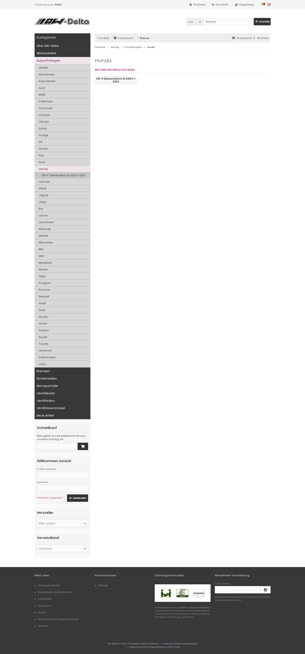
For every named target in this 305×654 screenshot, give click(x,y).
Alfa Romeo (47, 74)
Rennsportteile (47, 386)
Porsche (44, 290)
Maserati (45, 229)
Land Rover (46, 222)
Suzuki (43, 337)
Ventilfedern (46, 401)
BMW (42, 95)
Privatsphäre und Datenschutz (54, 592)
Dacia (43, 128)
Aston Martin (47, 81)
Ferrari (43, 149)
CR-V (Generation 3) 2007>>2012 (63, 175)
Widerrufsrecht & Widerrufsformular (57, 619)
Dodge (43, 135)
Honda (43, 169)
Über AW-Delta (48, 46)
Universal (45, 351)
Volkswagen (47, 357)
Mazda (43, 236)
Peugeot (45, 283)
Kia (41, 209)
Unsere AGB (43, 599)
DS (40, 142)
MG (41, 249)
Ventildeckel (46, 393)
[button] (194, 21)
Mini (41, 256)
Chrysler (44, 115)
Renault (44, 296)
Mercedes (46, 242)
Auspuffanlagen (48, 60)
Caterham (46, 101)
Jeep (42, 202)
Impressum (123, 38)
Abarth (43, 68)
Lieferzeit (41, 626)
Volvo (43, 364)
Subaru (44, 330)
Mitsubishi (45, 263)
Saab (42, 303)
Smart (43, 324)
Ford (42, 162)
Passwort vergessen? (50, 497)
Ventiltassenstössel (51, 408)
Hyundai (44, 182)
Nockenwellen (47, 378)
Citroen (44, 122)
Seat (42, 310)
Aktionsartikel (46, 53)
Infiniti (42, 188)
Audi (42, 88)
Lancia (43, 215)
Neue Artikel (45, 415)
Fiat (41, 155)
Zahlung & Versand (47, 585)
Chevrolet (45, 108)
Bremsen (43, 371)
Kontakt (103, 38)
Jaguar (44, 195)
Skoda (43, 317)
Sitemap (101, 585)
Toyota (43, 344)
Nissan (43, 269)
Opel (42, 276)
